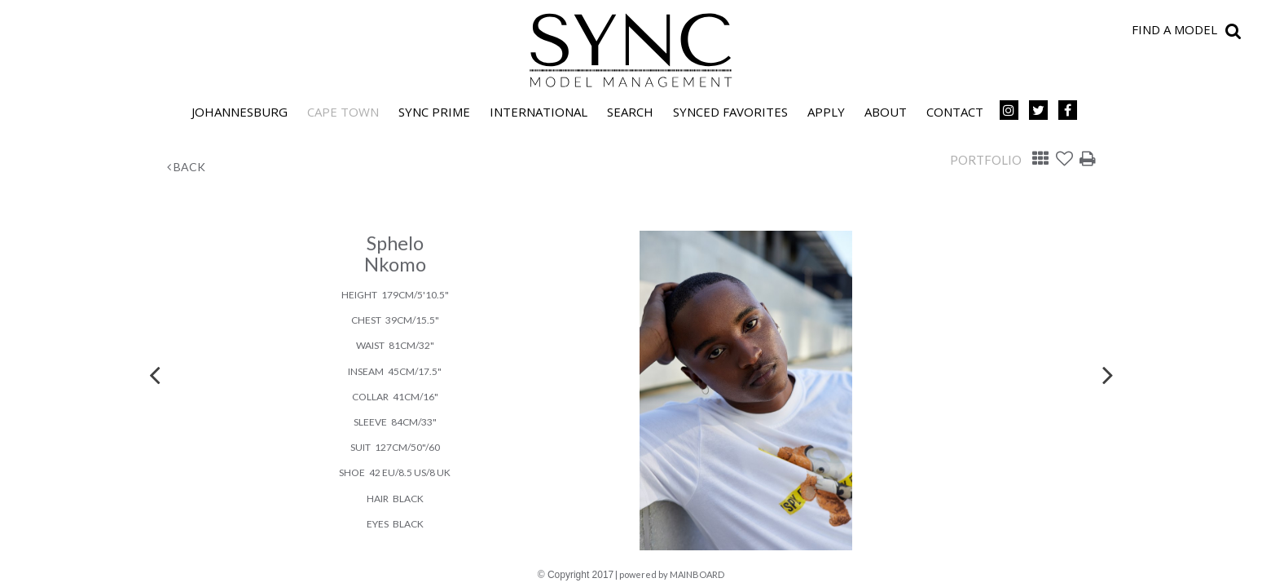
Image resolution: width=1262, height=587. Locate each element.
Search (630, 112)
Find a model (1174, 29)
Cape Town (343, 112)
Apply (826, 112)
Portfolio (986, 159)
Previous (155, 374)
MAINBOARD (697, 574)
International (538, 112)
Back (186, 167)
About (885, 112)
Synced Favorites (730, 112)
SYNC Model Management (631, 50)
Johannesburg (239, 112)
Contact (954, 112)
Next (1108, 374)
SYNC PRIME (434, 112)
